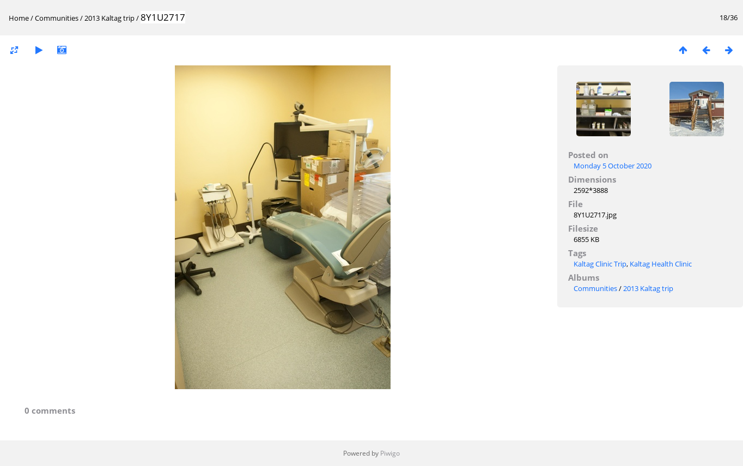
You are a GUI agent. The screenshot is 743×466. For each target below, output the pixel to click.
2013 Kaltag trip (109, 18)
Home (19, 18)
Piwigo (390, 453)
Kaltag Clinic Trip (600, 264)
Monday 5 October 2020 (612, 166)
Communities (56, 18)
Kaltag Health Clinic (661, 264)
